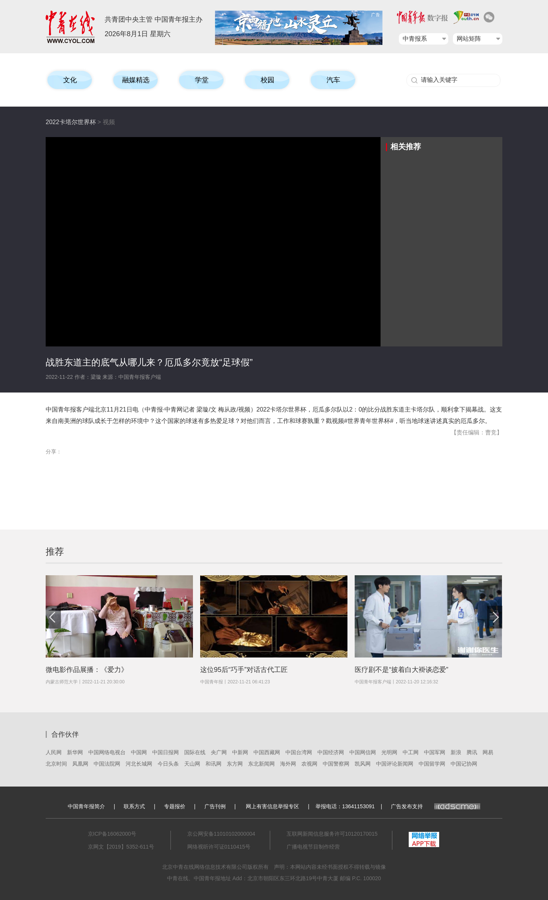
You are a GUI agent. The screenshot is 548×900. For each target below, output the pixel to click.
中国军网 (434, 752)
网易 (488, 752)
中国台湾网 (298, 752)
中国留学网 (432, 764)
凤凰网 (80, 764)
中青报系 (415, 38)
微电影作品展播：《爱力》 (87, 669)
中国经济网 (330, 752)
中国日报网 (165, 752)
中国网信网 (362, 752)
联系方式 (134, 806)
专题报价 (174, 806)
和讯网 (213, 764)
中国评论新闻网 (394, 764)
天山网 (192, 764)
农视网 (309, 764)
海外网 (288, 764)
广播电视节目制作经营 (313, 847)
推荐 (55, 551)
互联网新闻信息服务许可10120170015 (332, 834)
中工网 (411, 752)
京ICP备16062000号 (112, 834)
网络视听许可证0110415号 (219, 847)
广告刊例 (215, 806)
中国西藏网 (266, 752)
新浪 (456, 752)
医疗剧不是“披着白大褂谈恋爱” (401, 669)
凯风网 (363, 764)
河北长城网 (139, 764)
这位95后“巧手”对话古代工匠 (244, 669)
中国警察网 (336, 764)
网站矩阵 (469, 38)
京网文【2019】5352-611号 (121, 847)
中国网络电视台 (107, 752)
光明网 (389, 752)
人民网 (54, 752)
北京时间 (56, 764)
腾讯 (472, 752)
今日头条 (168, 764)
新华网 (75, 752)
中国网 (139, 752)
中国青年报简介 (86, 806)
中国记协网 (464, 764)
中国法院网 (107, 764)
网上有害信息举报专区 (272, 806)
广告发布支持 (435, 806)
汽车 (333, 80)
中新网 (240, 752)
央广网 (219, 752)
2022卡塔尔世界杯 (71, 122)
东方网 (235, 764)
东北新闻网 (261, 764)
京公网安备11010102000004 (221, 834)
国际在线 (195, 752)
